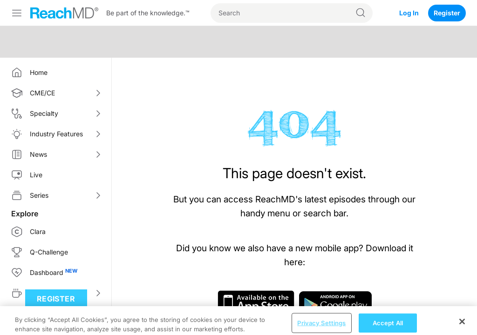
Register (447, 13)
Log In (409, 13)
